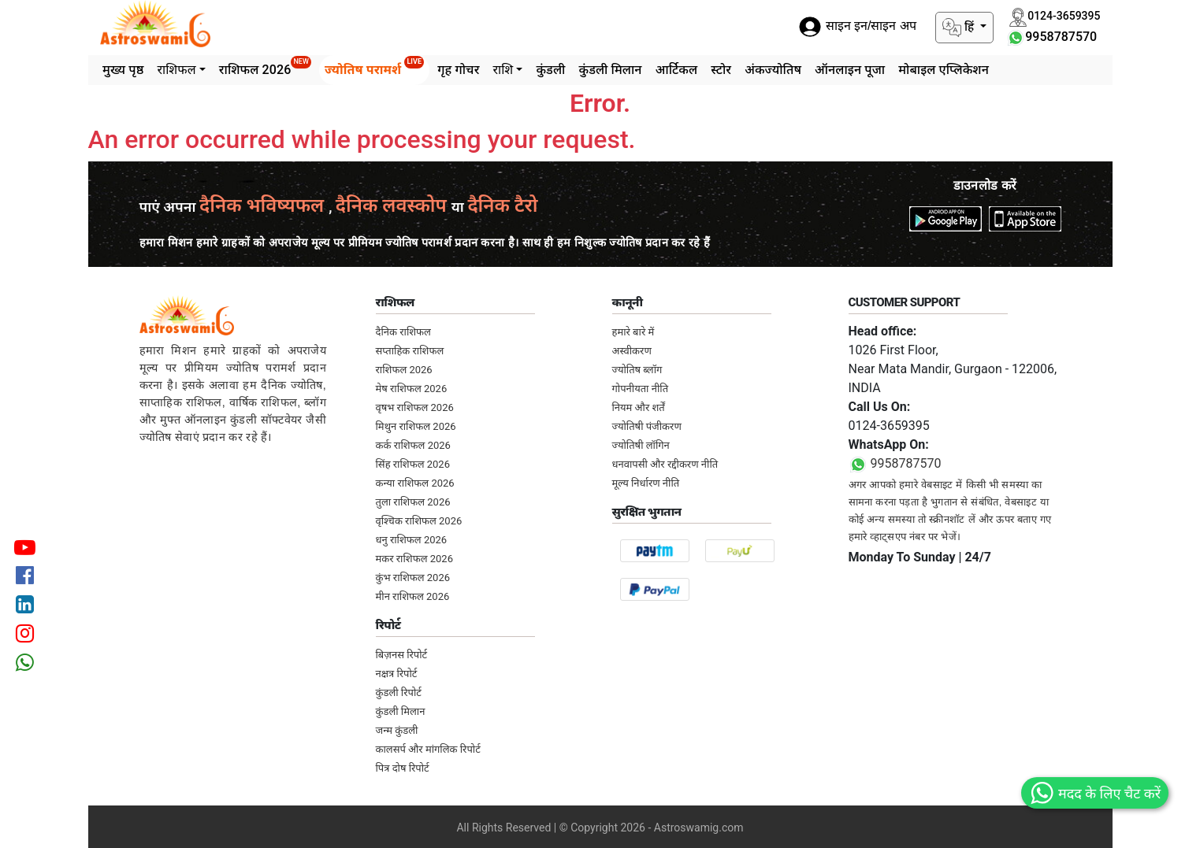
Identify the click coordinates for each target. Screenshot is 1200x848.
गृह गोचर (458, 69)
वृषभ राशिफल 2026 (415, 407)
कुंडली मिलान (609, 69)
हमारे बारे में (633, 332)
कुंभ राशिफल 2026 (413, 577)
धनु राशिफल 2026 (412, 540)
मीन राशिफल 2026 (413, 596)
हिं (959, 27)
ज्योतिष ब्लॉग (637, 370)
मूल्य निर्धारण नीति (646, 483)
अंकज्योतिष (773, 69)
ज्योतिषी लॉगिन (641, 445)
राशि (502, 69)
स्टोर (721, 69)
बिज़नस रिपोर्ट (402, 655)
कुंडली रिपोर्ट (399, 692)
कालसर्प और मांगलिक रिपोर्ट (428, 749)
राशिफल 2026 (265, 66)
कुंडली (550, 69)
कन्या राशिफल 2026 (415, 483)
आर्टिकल (677, 69)
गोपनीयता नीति (640, 388)
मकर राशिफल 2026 (414, 559)
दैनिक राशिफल (403, 332)
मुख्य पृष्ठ (122, 69)
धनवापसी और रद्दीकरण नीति (665, 464)
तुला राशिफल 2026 (413, 502)
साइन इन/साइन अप (857, 26)
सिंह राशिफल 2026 (413, 464)
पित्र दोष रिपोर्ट (402, 768)
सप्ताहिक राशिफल (410, 351)
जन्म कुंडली (397, 730)
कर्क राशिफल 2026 (413, 445)
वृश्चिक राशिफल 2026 (419, 521)
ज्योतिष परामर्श (374, 66)
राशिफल (176, 69)
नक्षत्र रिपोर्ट (397, 674)
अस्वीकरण (632, 351)
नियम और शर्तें (638, 407)
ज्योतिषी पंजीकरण (647, 426)
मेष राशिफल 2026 (412, 388)
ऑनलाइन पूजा (850, 69)
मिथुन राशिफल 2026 (416, 426)
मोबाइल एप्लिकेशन (943, 69)
